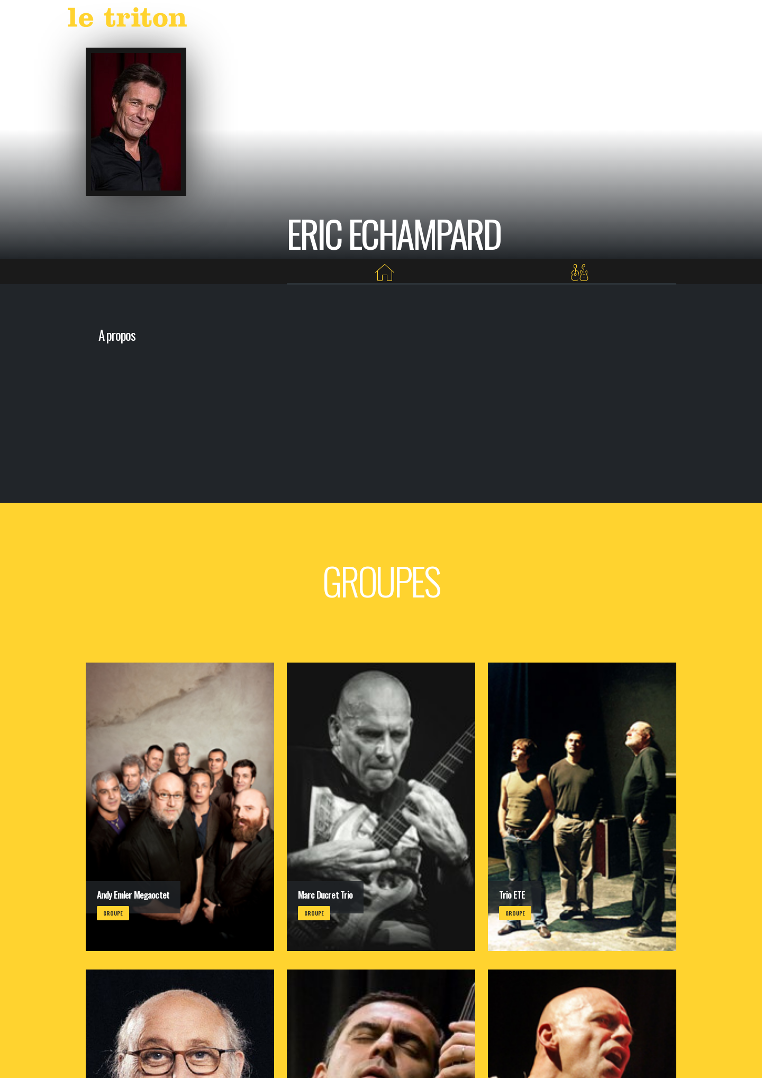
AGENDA (475, 20)
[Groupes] (580, 273)
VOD (547, 20)
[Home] (385, 273)
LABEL (516, 20)
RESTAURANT (589, 20)
